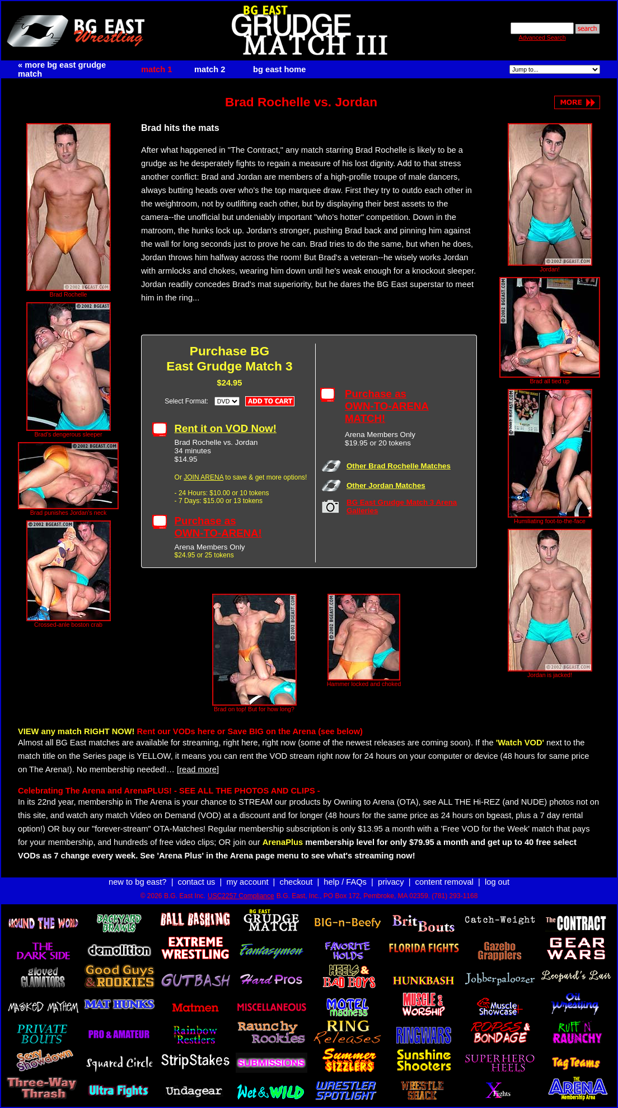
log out (497, 881)
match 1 (156, 69)
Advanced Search (541, 37)
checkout (296, 881)
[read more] (198, 769)
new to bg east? (137, 881)
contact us (197, 881)
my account (248, 881)
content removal (444, 881)
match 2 (209, 69)
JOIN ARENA (203, 477)
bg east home (279, 69)
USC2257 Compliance (241, 896)
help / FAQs (345, 881)
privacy (391, 881)
